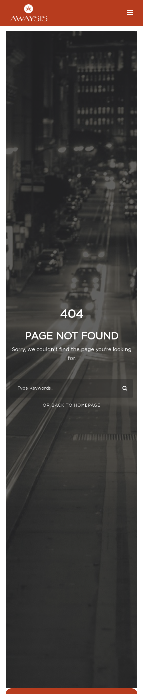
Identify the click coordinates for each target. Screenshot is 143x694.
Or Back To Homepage (71, 406)
